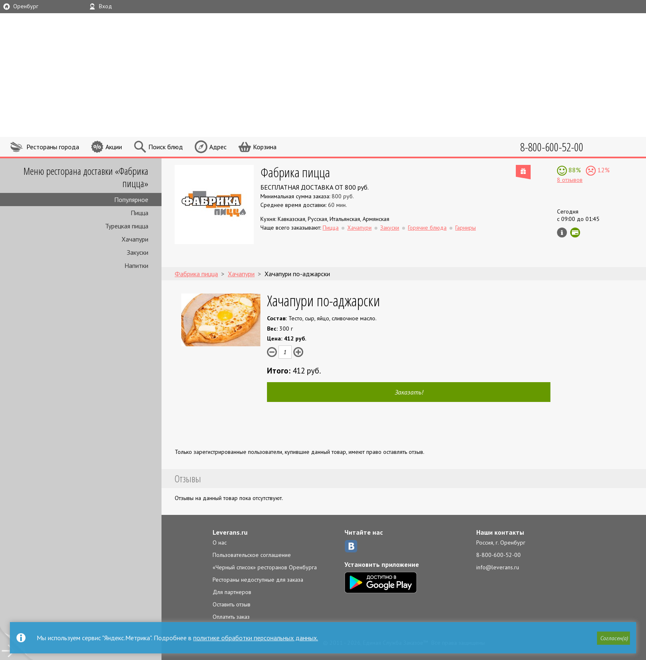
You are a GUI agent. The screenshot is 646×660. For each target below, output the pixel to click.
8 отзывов (570, 179)
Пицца (139, 213)
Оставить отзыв (231, 604)
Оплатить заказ (231, 616)
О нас (220, 542)
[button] (613, 638)
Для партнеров (232, 592)
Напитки (136, 265)
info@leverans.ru (497, 567)
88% (574, 170)
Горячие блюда (427, 227)
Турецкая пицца (126, 226)
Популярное (131, 199)
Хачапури (135, 239)
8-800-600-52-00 (498, 555)
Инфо (562, 232)
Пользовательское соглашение (252, 555)
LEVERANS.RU (454, 35)
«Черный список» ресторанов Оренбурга (265, 567)
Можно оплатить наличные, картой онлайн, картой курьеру (575, 232)
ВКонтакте (351, 546)
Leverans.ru (230, 532)
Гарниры (465, 227)
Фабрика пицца (295, 172)
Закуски (137, 252)
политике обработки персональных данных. (255, 638)
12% (603, 170)
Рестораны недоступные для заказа (258, 579)
